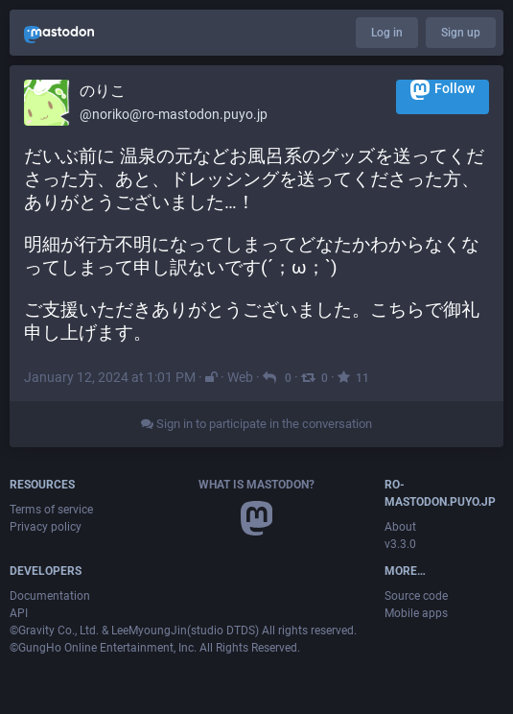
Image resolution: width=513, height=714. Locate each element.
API (19, 613)
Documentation (50, 596)
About (400, 527)
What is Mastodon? (256, 484)
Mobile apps (416, 613)
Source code (416, 596)
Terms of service (51, 509)
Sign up (460, 32)
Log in (387, 32)
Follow (442, 90)
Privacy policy (46, 527)
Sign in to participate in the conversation (256, 423)
